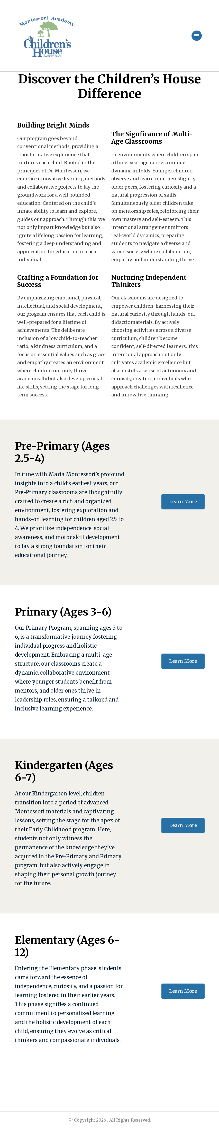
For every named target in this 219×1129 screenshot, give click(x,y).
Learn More (183, 501)
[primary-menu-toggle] (196, 36)
